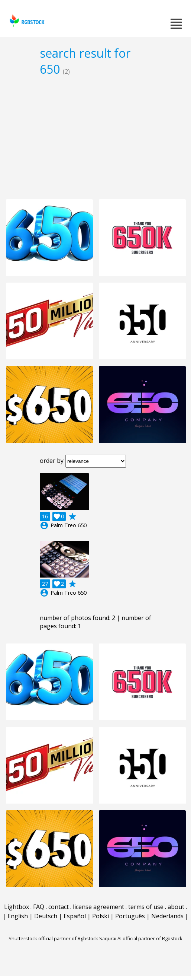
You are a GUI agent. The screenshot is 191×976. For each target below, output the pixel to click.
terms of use (146, 907)
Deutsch (45, 916)
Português (130, 916)
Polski (100, 916)
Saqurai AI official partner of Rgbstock (140, 938)
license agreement (98, 907)
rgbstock (26, 21)
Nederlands (167, 916)
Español (75, 916)
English (17, 916)
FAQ (38, 907)
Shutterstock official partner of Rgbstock (53, 938)
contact (58, 907)
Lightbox (16, 907)
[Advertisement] (95, 137)
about (176, 907)
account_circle (44, 525)
